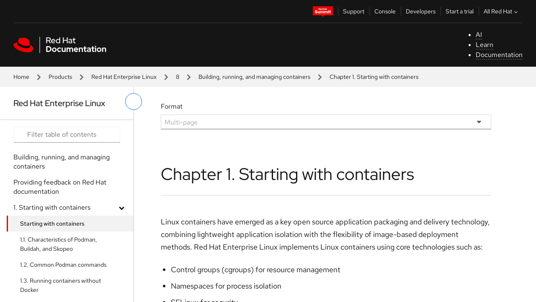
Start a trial (460, 11)
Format (172, 106)
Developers (421, 11)
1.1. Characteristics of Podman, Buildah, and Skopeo (58, 244)
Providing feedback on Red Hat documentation (59, 187)
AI (479, 34)
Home (21, 77)
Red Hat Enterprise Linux (124, 77)
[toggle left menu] (133, 101)
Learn (484, 44)
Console (385, 11)
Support (353, 11)
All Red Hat (502, 11)
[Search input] (66, 135)
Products (60, 77)
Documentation (499, 54)
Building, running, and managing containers (254, 77)
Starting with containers (52, 223)
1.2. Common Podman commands (63, 264)
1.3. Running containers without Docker (60, 285)
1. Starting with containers (51, 207)
